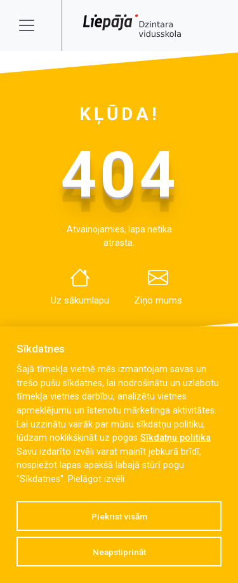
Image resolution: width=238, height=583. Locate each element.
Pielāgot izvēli (96, 479)
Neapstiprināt (119, 552)
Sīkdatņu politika (175, 437)
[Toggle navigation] (35, 25)
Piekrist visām (119, 516)
